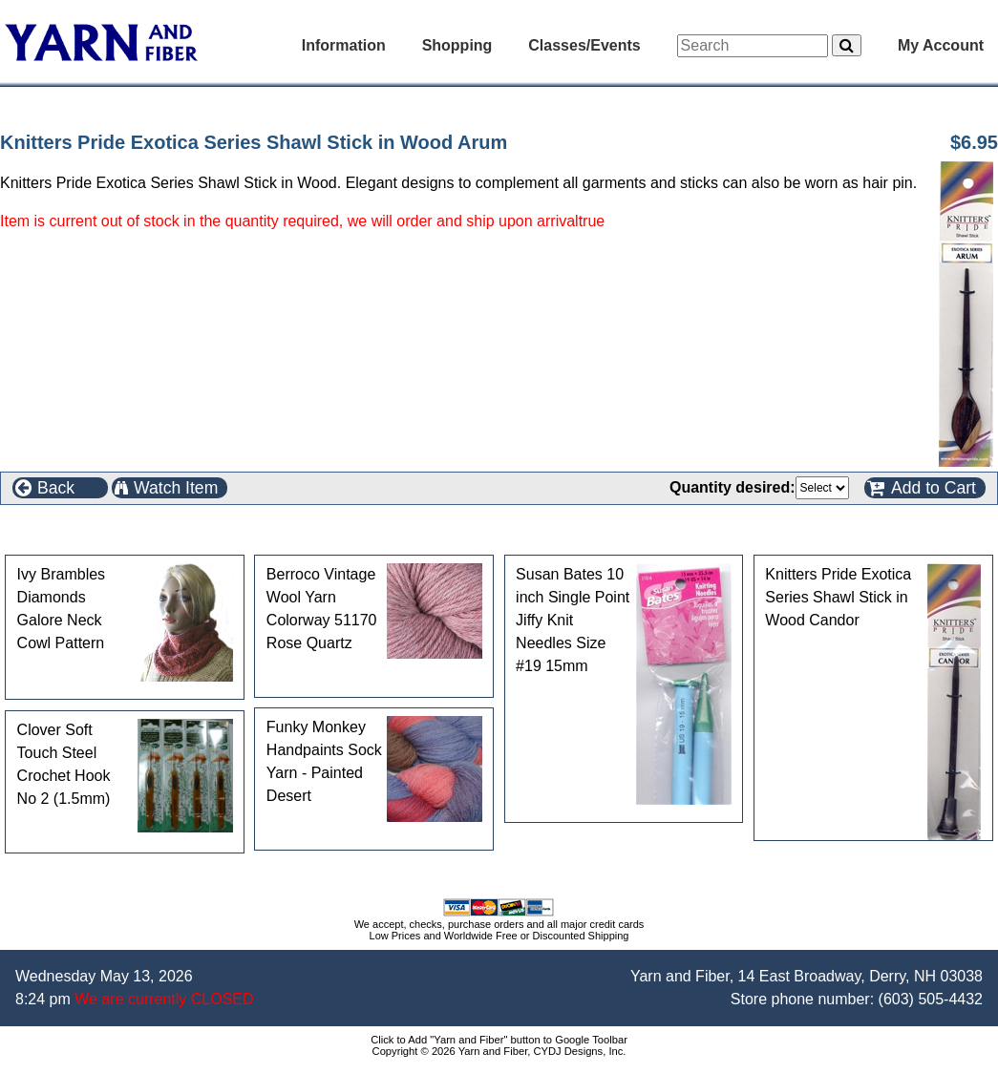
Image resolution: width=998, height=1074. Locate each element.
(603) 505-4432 (931, 999)
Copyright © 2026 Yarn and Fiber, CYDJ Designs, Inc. (499, 1051)
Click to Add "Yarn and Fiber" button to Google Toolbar (499, 1039)
